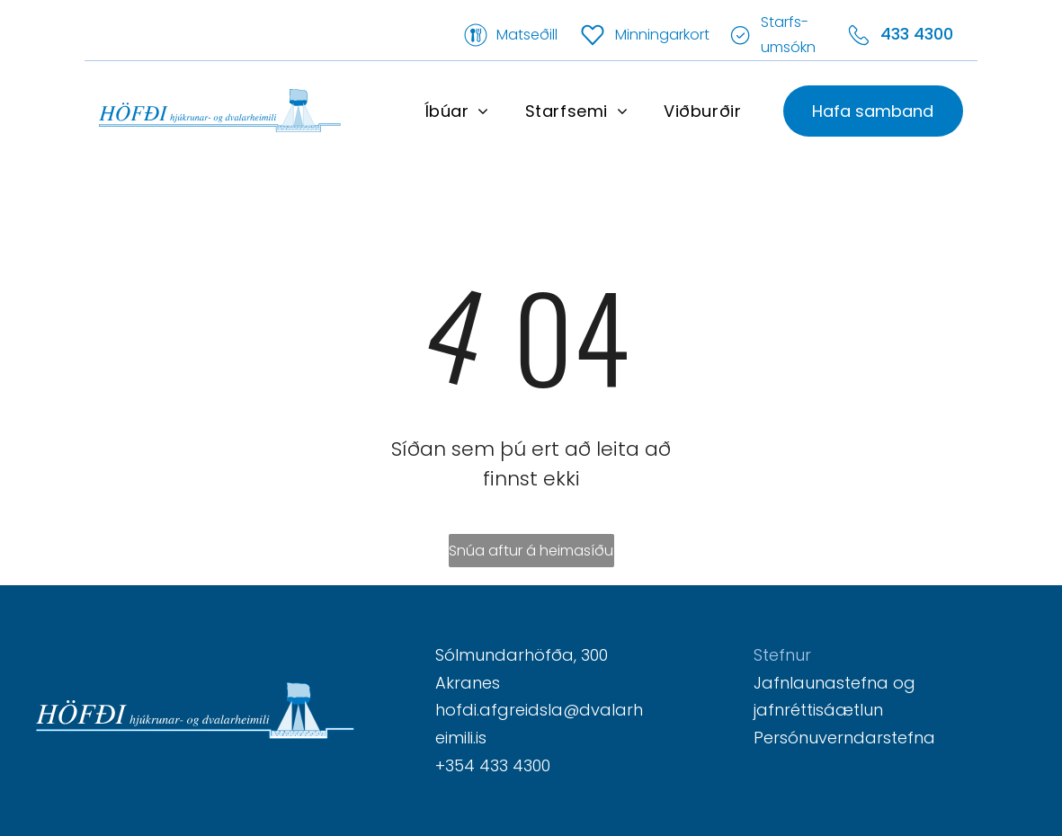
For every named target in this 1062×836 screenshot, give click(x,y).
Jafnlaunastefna (821, 682)
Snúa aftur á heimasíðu (531, 550)
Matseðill (527, 34)
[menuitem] (456, 110)
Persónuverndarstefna (844, 737)
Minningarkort (662, 34)
